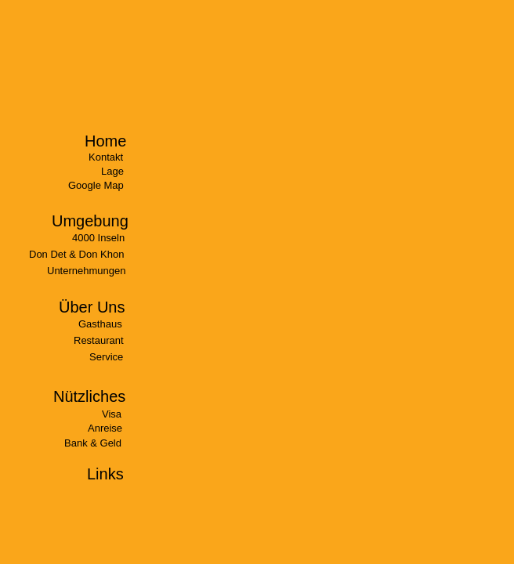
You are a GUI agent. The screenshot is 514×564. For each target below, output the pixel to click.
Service (106, 357)
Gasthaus (100, 324)
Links (105, 474)
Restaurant (99, 340)
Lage (112, 171)
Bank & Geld (92, 443)
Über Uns (92, 307)
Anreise (105, 428)
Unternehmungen (86, 271)
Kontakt (106, 157)
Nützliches (89, 396)
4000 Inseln (98, 238)
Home (105, 141)
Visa (111, 414)
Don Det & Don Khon (76, 254)
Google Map (96, 185)
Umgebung (90, 221)
